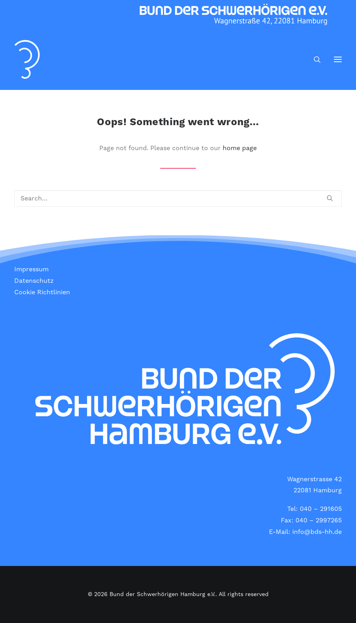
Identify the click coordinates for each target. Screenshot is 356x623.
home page (240, 148)
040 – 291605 (321, 509)
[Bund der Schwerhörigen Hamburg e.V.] (27, 59)
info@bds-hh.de (317, 532)
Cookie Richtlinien (42, 292)
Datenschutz (34, 281)
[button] (338, 59)
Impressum (31, 269)
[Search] (314, 59)
